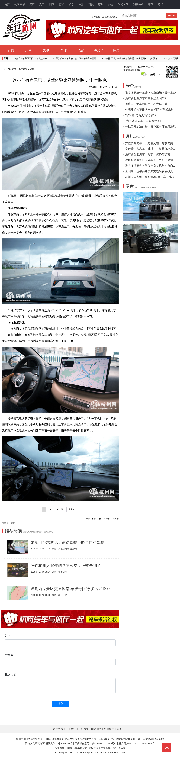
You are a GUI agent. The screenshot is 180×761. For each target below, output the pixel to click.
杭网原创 (19, 4)
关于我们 (71, 728)
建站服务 (96, 728)
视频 (81, 50)
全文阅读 (73, 509)
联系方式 (122, 728)
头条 (28, 50)
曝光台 (99, 50)
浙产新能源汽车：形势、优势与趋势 (147, 154)
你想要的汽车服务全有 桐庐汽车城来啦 (149, 109)
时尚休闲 (123, 4)
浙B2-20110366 (54, 738)
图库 (51, 4)
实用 (116, 50)
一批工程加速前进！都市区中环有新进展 (150, 126)
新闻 (150, 4)
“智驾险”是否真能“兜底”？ (141, 115)
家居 (101, 4)
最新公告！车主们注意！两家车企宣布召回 (79, 58)
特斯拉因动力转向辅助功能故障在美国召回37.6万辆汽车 (134, 58)
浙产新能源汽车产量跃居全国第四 (146, 98)
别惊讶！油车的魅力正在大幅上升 (146, 103)
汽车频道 (23, 69)
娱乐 (71, 4)
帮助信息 (109, 728)
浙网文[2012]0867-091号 (59, 743)
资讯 (46, 50)
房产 (32, 4)
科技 (91, 4)
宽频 (61, 4)
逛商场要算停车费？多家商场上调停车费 (150, 92)
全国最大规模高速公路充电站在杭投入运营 (152, 171)
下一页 (60, 509)
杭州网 (58, 748)
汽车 (41, 4)
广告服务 (84, 728)
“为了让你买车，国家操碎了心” (144, 120)
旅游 (81, 4)
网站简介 (58, 728)
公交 (110, 4)
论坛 (160, 4)
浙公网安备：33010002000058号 (136, 743)
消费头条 (138, 4)
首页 (7, 4)
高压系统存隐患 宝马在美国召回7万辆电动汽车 (28, 58)
